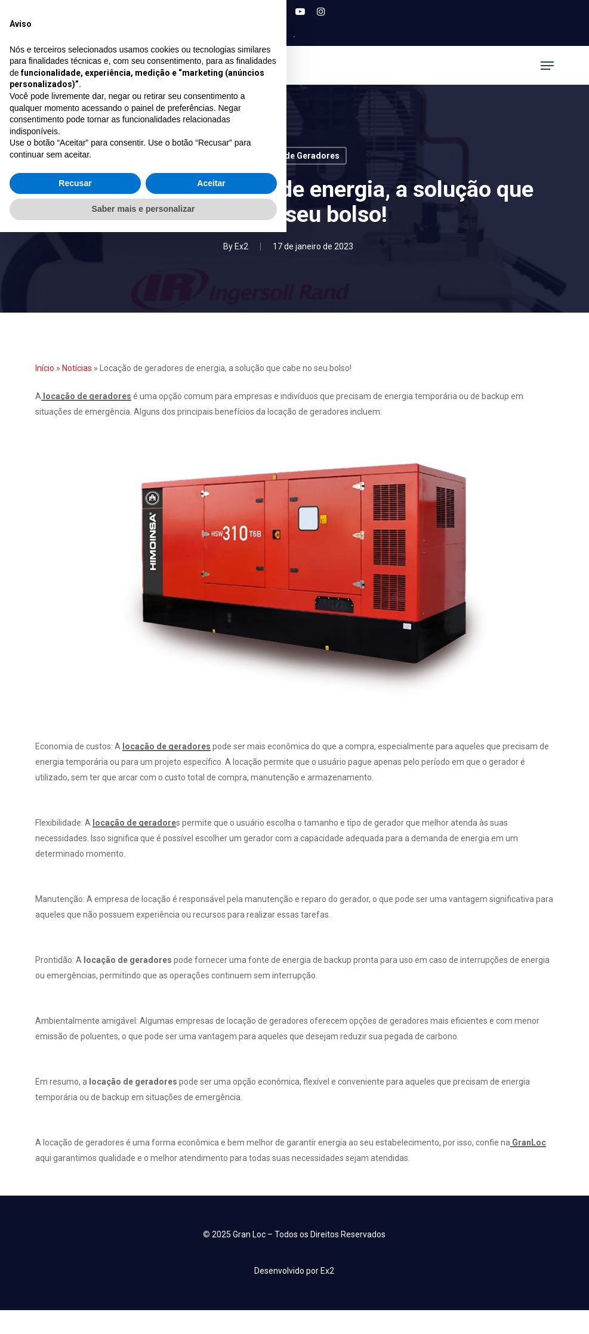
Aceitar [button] (211, 1285)
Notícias (77, 368)
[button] (547, 66)
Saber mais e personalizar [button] (143, 1311)
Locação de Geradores (294, 155)
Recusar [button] (74, 1285)
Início (44, 368)
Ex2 (241, 246)
